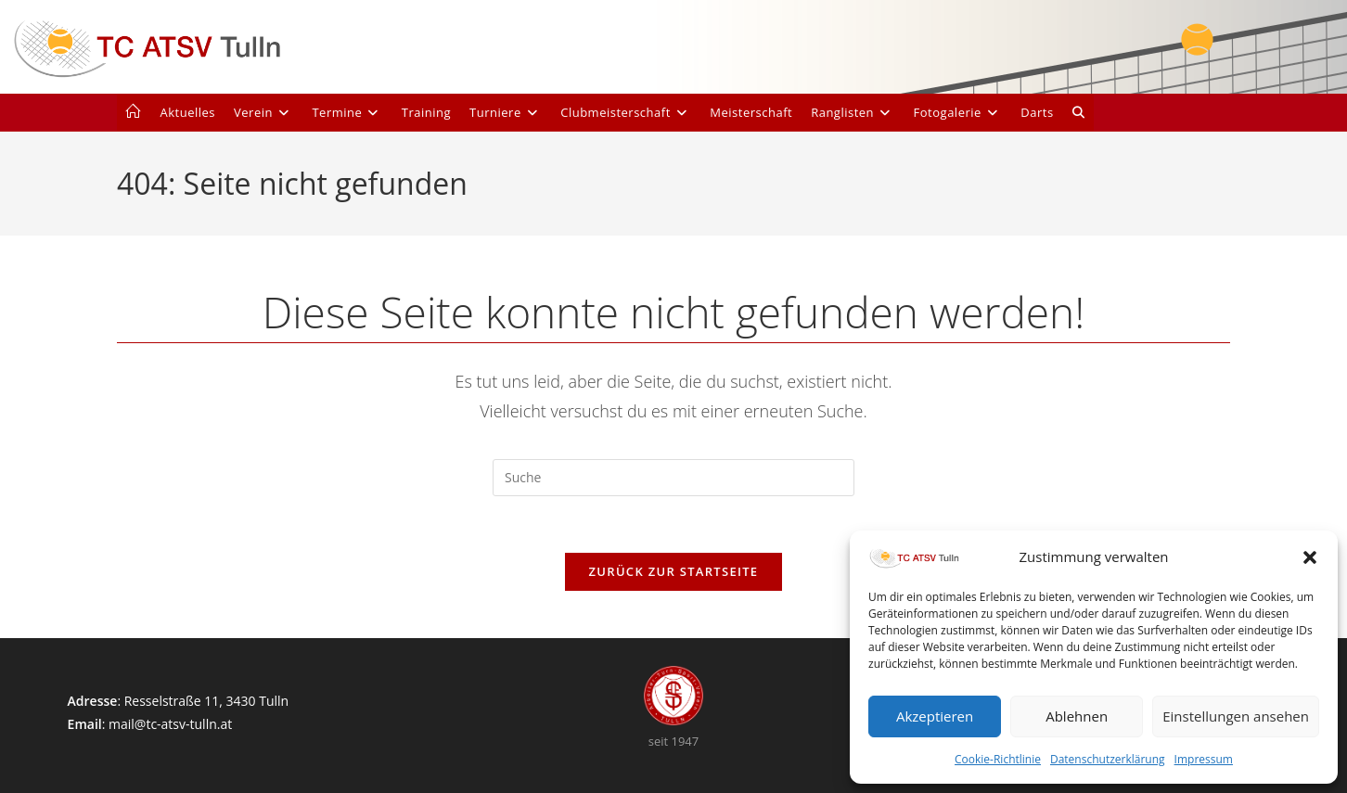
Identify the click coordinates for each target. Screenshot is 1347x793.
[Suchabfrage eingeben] (673, 477)
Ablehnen (1077, 716)
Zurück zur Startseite (674, 571)
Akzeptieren (934, 716)
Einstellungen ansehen (1235, 716)
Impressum (1203, 759)
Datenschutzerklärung (1107, 759)
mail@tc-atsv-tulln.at (170, 724)
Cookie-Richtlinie (998, 759)
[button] (1310, 557)
